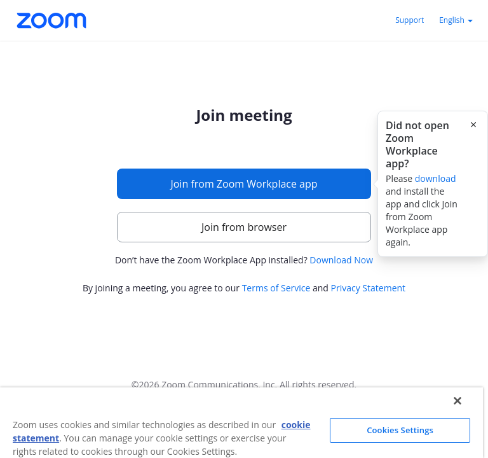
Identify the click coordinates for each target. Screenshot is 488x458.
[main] (244, 202)
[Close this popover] (473, 124)
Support (409, 20)
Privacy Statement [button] (368, 288)
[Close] (457, 401)
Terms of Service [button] (276, 288)
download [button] (435, 178)
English (456, 20)
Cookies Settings (400, 430)
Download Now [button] (341, 260)
